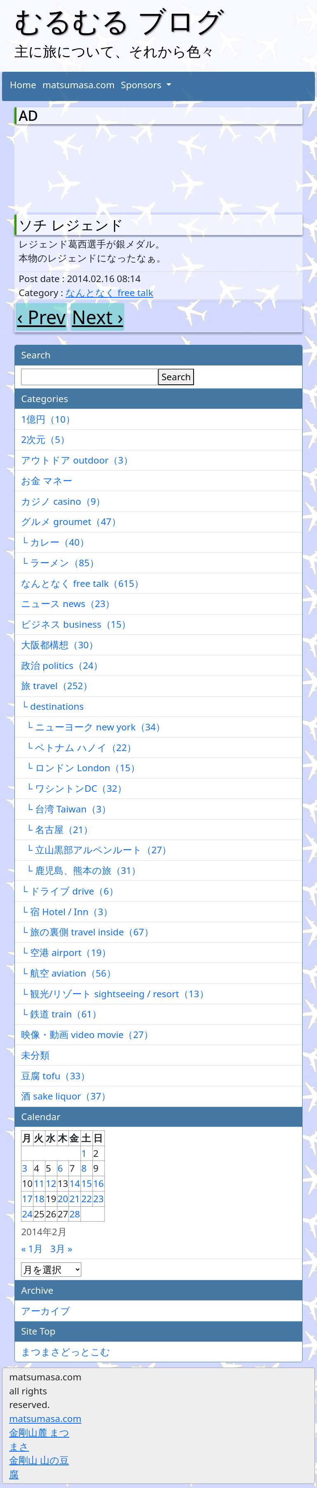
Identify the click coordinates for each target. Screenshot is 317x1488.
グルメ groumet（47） (71, 521)
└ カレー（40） (55, 542)
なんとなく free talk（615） (82, 583)
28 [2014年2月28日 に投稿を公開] (74, 1214)
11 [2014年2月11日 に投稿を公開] (39, 1183)
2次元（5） (45, 439)
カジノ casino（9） (63, 501)
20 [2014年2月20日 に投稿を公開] (63, 1198)
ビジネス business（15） (76, 624)
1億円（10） (48, 419)
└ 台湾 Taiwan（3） (66, 809)
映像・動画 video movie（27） (87, 1034)
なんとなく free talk (109, 292)
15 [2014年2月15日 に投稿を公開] (86, 1183)
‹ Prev (41, 317)
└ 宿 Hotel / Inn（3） (67, 911)
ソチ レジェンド (71, 224)
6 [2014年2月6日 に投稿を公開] (60, 1168)
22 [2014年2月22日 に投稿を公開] (86, 1198)
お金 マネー (46, 480)
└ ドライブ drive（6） (69, 891)
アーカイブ (45, 1310)
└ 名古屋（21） (57, 829)
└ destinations (52, 706)
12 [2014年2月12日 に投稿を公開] (51, 1183)
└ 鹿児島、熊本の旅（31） (81, 870)
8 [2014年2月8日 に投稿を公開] (84, 1168)
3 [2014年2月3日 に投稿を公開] (24, 1168)
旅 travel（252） (56, 685)
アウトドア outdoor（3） (77, 460)
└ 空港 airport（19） (66, 952)
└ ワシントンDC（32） (74, 788)
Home (23, 84)
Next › (97, 317)
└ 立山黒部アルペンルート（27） (96, 849)
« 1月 (32, 1248)
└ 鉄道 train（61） (61, 1014)
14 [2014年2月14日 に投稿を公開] (74, 1183)
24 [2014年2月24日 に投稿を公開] (27, 1214)
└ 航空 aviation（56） (68, 973)
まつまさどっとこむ (65, 1351)
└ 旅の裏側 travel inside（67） (87, 931)
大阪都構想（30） (59, 644)
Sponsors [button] (142, 84)
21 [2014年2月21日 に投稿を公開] (74, 1198)
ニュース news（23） (68, 603)
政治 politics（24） (62, 665)
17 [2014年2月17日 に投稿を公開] (27, 1198)
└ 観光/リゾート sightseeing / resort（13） (114, 993)
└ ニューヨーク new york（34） (93, 726)
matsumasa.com (79, 84)
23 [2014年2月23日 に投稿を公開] (98, 1198)
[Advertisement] (62, 167)
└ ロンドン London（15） (80, 767)
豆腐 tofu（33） (55, 1075)
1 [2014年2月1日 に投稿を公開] (84, 1153)
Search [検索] (176, 376)
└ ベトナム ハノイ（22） (78, 747)
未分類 (35, 1055)
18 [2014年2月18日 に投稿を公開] (39, 1198)
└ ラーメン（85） (60, 562)
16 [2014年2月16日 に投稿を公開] (98, 1183)
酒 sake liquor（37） (66, 1096)
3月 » (61, 1248)
